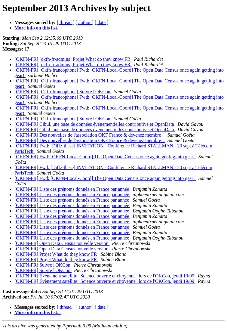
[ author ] (85, 22)
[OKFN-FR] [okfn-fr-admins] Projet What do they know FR (73, 59)
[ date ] (101, 22)
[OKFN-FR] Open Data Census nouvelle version (61, 243)
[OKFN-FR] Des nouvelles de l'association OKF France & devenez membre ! (89, 135)
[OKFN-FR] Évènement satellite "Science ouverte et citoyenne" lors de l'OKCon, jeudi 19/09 (104, 275)
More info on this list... (37, 27)
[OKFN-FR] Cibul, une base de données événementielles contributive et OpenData (94, 124)
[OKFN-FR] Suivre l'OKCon (43, 265)
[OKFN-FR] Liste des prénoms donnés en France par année (72, 189)
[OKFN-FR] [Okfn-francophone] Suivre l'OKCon (63, 91)
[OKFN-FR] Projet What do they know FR (56, 254)
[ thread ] (66, 22)
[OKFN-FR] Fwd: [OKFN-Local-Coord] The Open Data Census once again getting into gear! (105, 156)
